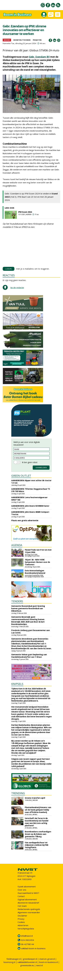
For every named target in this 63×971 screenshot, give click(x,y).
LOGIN (8, 269)
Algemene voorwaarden (29, 912)
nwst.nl (39, 965)
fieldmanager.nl (14, 959)
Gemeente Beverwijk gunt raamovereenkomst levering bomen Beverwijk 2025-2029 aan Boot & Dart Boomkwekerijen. (28, 620)
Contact (21, 896)
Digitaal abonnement (27, 899)
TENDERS (17, 601)
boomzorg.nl (9, 962)
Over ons (22, 889)
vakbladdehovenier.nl (27, 962)
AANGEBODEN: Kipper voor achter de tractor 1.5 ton (31, 481)
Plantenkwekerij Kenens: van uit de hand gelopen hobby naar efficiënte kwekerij (38, 809)
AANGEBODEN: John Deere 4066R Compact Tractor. (30, 513)
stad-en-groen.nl (47, 959)
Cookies (21, 922)
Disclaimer (22, 915)
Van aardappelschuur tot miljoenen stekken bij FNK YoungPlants (36, 845)
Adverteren (23, 925)
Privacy (21, 918)
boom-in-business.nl (48, 962)
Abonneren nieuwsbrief (28, 902)
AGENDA (16, 545)
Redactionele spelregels (29, 909)
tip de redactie (17, 287)
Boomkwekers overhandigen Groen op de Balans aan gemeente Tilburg (38, 834)
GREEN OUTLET (21, 475)
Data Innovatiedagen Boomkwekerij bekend (35, 571)
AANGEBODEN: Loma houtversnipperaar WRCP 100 (29, 498)
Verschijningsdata (26, 928)
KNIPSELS (17, 684)
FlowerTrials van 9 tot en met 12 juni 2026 (38, 551)
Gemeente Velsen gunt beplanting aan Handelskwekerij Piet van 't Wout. (29, 655)
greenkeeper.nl (30, 959)
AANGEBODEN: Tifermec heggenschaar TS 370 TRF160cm (30, 490)
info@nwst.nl (27, 935)
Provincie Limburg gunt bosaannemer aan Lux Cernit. (30, 631)
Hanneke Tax (8, 43)
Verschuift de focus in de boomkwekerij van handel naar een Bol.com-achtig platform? (36, 822)
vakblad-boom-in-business (33, 948)
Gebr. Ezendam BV (39, 56)
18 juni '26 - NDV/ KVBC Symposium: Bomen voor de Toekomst (37, 562)
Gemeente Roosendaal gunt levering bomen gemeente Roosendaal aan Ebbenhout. (28, 608)
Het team (22, 906)
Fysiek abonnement (27, 886)
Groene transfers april (35, 798)
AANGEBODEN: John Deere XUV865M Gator (30, 506)
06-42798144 (27, 944)
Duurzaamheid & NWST (28, 893)
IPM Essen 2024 (25, 212)
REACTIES (9, 275)
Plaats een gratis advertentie (24, 520)
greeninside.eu (27, 965)
